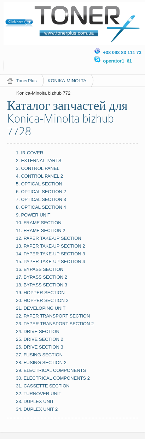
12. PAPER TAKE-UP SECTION (48, 238)
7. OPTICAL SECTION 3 (41, 199)
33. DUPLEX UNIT (35, 401)
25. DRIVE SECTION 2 (39, 339)
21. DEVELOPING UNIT (40, 308)
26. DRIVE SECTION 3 (39, 347)
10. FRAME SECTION (39, 222)
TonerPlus (26, 80)
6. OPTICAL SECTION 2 (41, 191)
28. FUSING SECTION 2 (41, 362)
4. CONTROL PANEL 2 (39, 176)
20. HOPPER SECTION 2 (42, 300)
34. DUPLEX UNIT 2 (37, 409)
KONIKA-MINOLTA (67, 80)
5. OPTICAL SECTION (39, 183)
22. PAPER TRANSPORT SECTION (53, 316)
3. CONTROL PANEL (37, 168)
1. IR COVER (29, 152)
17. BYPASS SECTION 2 (41, 277)
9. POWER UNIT (33, 215)
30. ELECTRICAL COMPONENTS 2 (53, 378)
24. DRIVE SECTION (37, 331)
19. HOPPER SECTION (40, 292)
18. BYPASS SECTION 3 (41, 284)
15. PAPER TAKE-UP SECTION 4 (50, 261)
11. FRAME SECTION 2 (40, 230)
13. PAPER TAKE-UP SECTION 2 (50, 246)
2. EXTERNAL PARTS (38, 160)
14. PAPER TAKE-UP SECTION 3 (50, 253)
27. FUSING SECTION (39, 354)
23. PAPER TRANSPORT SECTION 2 (55, 323)
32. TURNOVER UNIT (38, 393)
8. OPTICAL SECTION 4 (41, 207)
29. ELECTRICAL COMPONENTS (51, 370)
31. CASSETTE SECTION (43, 385)
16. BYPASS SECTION (39, 269)
